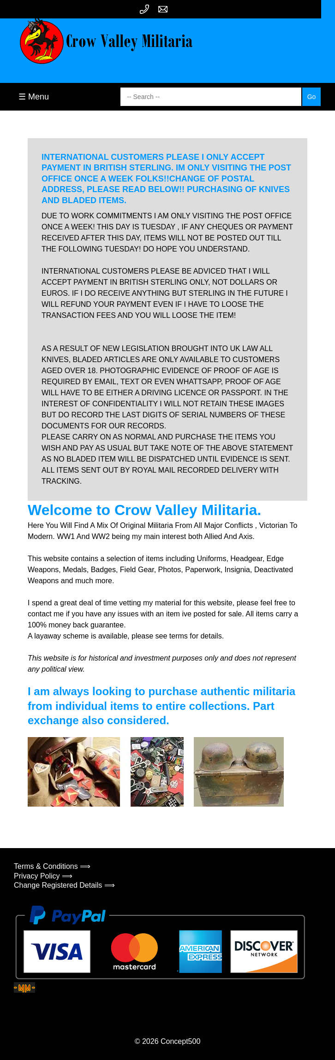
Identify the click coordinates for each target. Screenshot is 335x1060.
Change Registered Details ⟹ (64, 885)
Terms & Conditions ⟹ (52, 866)
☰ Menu (33, 96)
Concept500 (180, 1041)
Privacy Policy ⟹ (43, 876)
